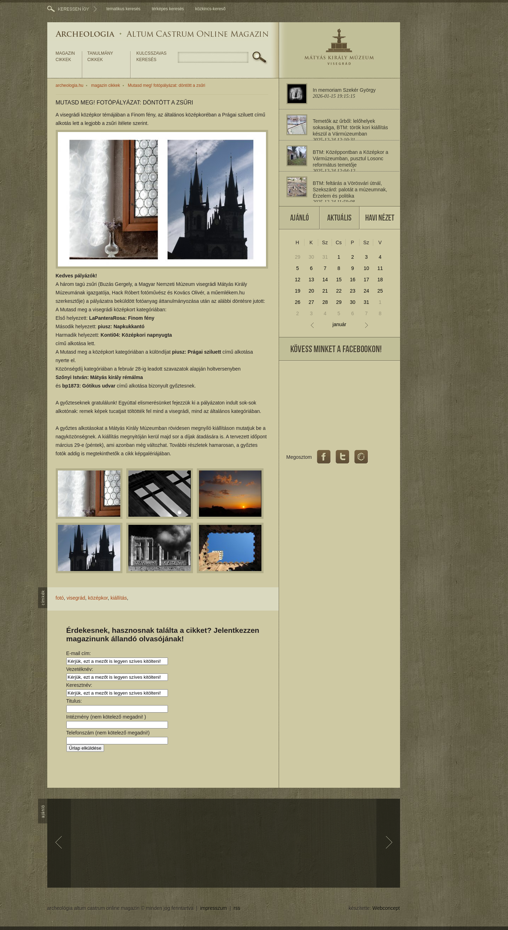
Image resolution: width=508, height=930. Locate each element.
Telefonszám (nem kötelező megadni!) (108, 733)
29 (298, 257)
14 (325, 279)
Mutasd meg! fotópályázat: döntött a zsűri (166, 85)
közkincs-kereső (210, 8)
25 (380, 291)
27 (311, 302)
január (339, 324)
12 (298, 279)
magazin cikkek (65, 56)
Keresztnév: (79, 685)
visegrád (76, 598)
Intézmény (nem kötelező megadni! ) (106, 717)
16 (353, 279)
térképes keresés (168, 8)
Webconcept (386, 908)
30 (311, 257)
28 (325, 302)
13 (311, 279)
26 (298, 302)
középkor (98, 598)
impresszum (213, 908)
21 (325, 291)
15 (339, 279)
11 (380, 268)
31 (325, 257)
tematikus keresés (123, 8)
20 (311, 291)
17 (366, 279)
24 (366, 291)
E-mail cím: (78, 653)
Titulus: (74, 701)
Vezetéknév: (79, 669)
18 (380, 279)
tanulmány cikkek (100, 56)
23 (353, 291)
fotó (60, 598)
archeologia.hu (70, 85)
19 (298, 291)
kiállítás (118, 598)
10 (366, 268)
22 (339, 291)
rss (237, 908)
